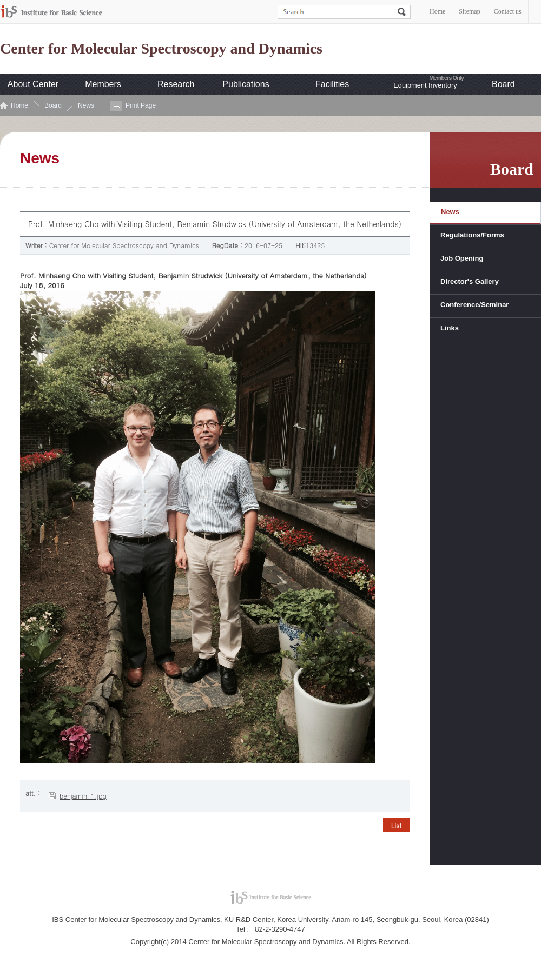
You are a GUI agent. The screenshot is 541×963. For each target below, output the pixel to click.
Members (103, 84)
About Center (33, 84)
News (86, 105)
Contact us (508, 11)
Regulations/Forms (472, 235)
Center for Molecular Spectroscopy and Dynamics (161, 48)
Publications (245, 84)
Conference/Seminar (474, 305)
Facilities (332, 84)
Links (449, 328)
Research (175, 84)
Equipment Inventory (425, 85)
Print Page (141, 105)
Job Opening (461, 258)
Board (503, 84)
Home (437, 11)
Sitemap (469, 11)
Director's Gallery (469, 281)
